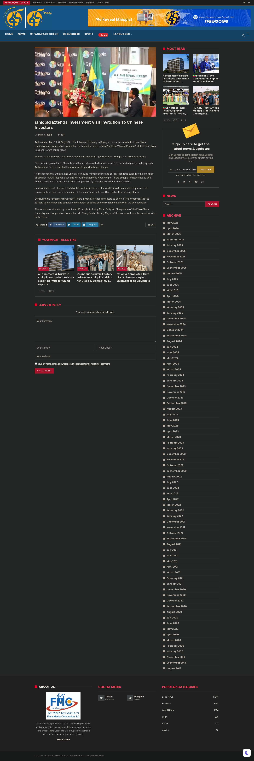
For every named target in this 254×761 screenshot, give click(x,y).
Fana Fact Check (44, 34)
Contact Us (50, 2)
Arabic (99, 2)
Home (9, 34)
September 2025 (177, 267)
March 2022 (174, 504)
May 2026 (172, 222)
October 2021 (175, 533)
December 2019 (176, 657)
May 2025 (172, 290)
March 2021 (173, 572)
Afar (107, 2)
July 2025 (172, 279)
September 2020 (177, 606)
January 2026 (175, 245)
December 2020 (176, 589)
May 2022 (172, 493)
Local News (167, 697)
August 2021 (174, 544)
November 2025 (176, 256)
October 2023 (175, 397)
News (22, 34)
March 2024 (174, 369)
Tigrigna (90, 2)
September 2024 (177, 335)
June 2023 (173, 420)
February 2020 (175, 646)
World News (168, 710)
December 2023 (176, 386)
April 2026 (173, 228)
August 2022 (174, 476)
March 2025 (174, 301)
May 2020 (172, 628)
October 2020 (175, 600)
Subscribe (205, 169)
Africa (165, 723)
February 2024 (175, 375)
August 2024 (174, 341)
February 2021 (175, 578)
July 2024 (172, 346)
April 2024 (173, 363)
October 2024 (175, 330)
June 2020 (173, 623)
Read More (63, 739)
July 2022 (172, 482)
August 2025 (174, 273)
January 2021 (174, 583)
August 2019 (174, 668)
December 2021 (176, 521)
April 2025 (173, 296)
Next (51, 291)
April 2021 (172, 566)
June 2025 (173, 284)
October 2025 (175, 262)
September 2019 (176, 662)
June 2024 (173, 352)
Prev (42, 291)
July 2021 (172, 550)
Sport (88, 34)
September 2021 (176, 538)
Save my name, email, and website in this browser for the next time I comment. (74, 364)
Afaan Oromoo (76, 2)
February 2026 (175, 239)
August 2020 (174, 612)
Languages (121, 34)
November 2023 (176, 392)
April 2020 (173, 634)
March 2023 (174, 437)
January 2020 (175, 651)
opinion (165, 730)
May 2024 (172, 358)
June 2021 (172, 555)
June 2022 (173, 487)
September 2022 (177, 471)
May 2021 (172, 561)
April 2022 (173, 499)
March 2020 (174, 640)
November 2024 (176, 324)
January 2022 (175, 516)
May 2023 (172, 425)
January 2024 (175, 380)
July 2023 (172, 414)
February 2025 (175, 307)
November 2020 (176, 595)
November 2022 (176, 459)
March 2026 (174, 234)
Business (71, 34)
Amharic (62, 2)
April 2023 (173, 431)
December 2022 (176, 454)
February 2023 (175, 442)
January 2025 (175, 313)
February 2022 (175, 510)
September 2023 (177, 403)
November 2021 (176, 527)
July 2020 (172, 617)
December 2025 (176, 251)
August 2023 (174, 408)
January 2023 (175, 448)
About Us (37, 2)
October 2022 (175, 465)
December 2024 (176, 318)
